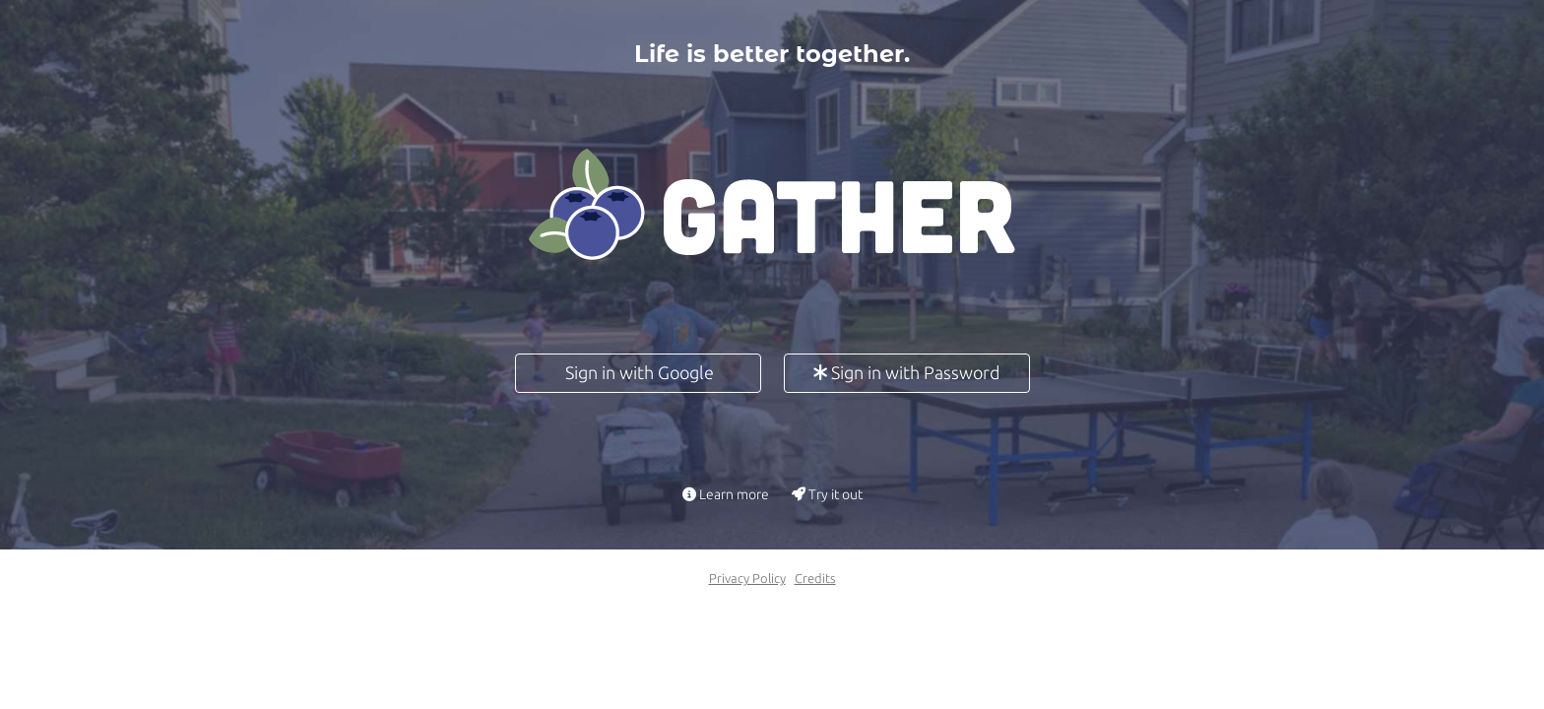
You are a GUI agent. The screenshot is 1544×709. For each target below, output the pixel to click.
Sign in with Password (906, 372)
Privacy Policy (747, 578)
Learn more (725, 494)
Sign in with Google (637, 372)
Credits (815, 578)
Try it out (827, 494)
